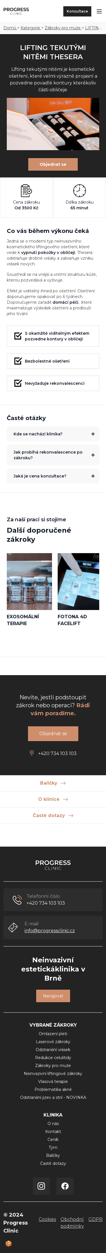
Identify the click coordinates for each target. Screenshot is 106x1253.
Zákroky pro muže (63, 27)
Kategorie (31, 27)
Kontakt (53, 1131)
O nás (53, 1123)
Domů (10, 27)
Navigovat (53, 995)
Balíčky (53, 1155)
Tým (53, 1147)
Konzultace (77, 11)
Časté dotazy (53, 1163)
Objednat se (53, 164)
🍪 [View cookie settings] (8, 1243)
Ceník (53, 1139)
